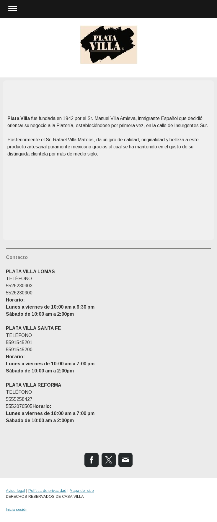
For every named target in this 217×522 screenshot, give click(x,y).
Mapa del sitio (82, 490)
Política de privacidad (47, 490)
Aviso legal (15, 490)
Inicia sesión (16, 509)
